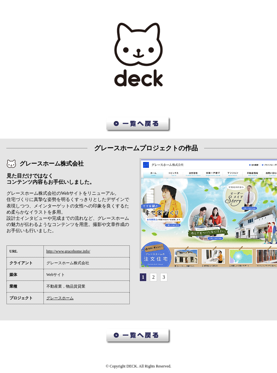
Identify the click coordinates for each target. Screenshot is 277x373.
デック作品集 (138, 55)
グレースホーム (60, 298)
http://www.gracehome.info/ (68, 251)
